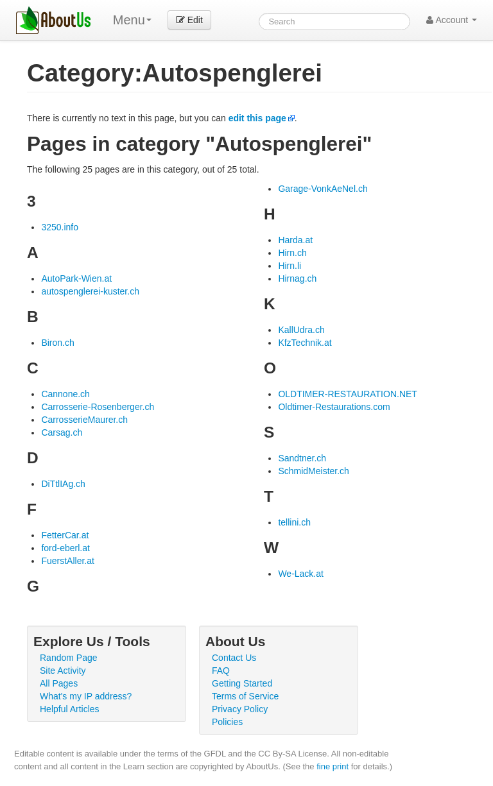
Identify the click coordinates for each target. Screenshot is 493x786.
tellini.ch (294, 522)
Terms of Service (245, 696)
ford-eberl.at (65, 548)
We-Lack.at (301, 573)
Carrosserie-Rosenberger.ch (97, 407)
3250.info (59, 227)
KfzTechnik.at (304, 342)
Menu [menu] (132, 20)
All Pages (59, 683)
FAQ (221, 670)
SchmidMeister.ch (313, 471)
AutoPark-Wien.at (76, 278)
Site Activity (63, 670)
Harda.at (295, 240)
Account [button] (451, 20)
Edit (189, 20)
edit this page (257, 118)
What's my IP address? (86, 696)
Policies (227, 722)
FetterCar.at (65, 535)
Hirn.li (289, 266)
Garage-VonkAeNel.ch (322, 189)
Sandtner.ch (302, 458)
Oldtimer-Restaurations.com (334, 407)
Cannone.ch (65, 394)
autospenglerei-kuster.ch (90, 291)
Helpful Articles (69, 709)
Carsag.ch (61, 432)
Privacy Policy (240, 709)
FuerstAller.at (67, 561)
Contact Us (234, 658)
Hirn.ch (292, 253)
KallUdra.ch (301, 330)
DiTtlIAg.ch (63, 484)
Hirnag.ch (297, 278)
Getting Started (242, 683)
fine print (332, 766)
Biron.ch (57, 342)
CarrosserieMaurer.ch (84, 419)
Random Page (69, 658)
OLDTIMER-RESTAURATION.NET (347, 394)
